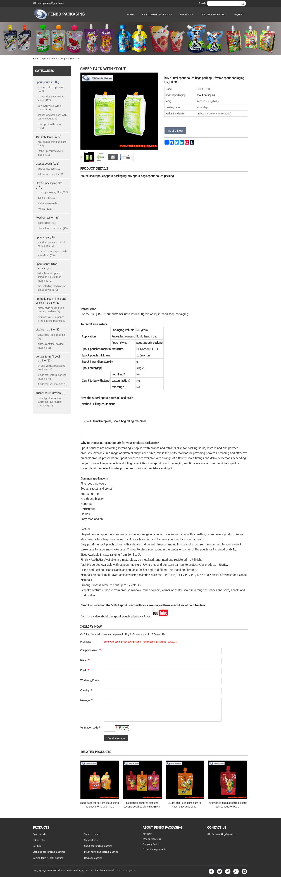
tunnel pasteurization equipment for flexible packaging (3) (49, 402)
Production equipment (154, 849)
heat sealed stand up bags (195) (52, 143)
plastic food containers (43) (53, 228)
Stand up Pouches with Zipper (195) (50, 152)
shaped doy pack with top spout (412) (52, 98)
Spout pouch (48, 58)
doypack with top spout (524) (51, 89)
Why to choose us (152, 838)
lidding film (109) (47, 197)
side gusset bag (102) (49, 168)
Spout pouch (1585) (47, 82)
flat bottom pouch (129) (51, 174)
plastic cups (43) (47, 222)
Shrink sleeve (91, 839)
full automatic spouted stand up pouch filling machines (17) (50, 277)
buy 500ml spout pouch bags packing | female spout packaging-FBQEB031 (140, 641)
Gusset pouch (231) (47, 163)
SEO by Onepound (126, 870)
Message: (86, 700)
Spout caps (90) (45, 237)
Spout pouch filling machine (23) (46, 266)
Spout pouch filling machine (98, 845)
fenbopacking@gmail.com (50, 3)
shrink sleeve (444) (48, 203)
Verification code (90, 727)
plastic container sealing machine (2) (51, 345)
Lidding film (39, 839)
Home (130, 14)
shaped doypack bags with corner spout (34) (52, 116)
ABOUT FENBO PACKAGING (157, 14)
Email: (84, 670)
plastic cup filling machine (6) (51, 336)
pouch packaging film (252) (53, 192)
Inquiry (239, 14)
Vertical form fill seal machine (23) (48, 358)
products (186, 14)
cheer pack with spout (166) (50, 126)
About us (147, 833)
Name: (85, 660)
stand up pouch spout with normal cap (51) (52, 244)
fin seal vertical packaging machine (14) (51, 367)
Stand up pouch (92, 834)
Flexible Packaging (213, 14)
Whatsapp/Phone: (90, 680)
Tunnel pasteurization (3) (50, 392)
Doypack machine (93, 857)
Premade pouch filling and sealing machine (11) (51, 300)
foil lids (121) (45, 208)
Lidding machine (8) (47, 329)
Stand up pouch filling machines (49, 851)
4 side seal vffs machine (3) (52, 383)
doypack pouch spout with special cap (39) (52, 253)
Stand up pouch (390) (48, 136)
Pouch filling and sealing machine (101, 851)
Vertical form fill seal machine (48, 857)
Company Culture (151, 844)
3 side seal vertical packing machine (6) (52, 376)
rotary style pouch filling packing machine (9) (51, 309)
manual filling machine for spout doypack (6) (52, 287)
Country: (86, 690)
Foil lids (37, 845)
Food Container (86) (47, 217)
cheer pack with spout (69, 58)
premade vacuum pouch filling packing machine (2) (52, 318)
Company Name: (90, 650)
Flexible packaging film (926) (49, 185)
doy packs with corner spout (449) (50, 107)
